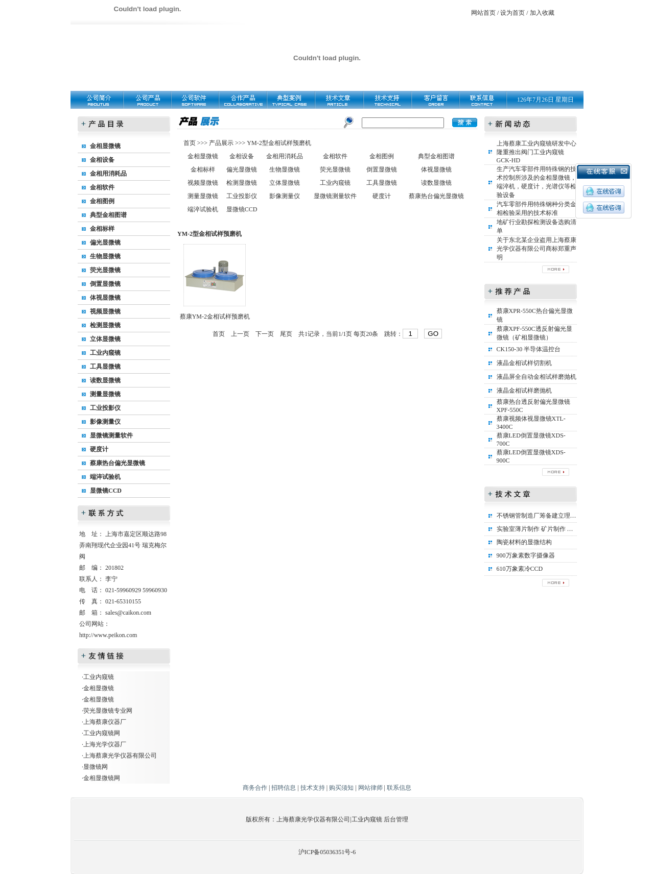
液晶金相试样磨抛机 (524, 390)
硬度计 (99, 449)
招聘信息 (283, 787)
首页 (190, 143)
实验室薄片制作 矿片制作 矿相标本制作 (550, 528)
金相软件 (102, 187)
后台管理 (396, 819)
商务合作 (255, 787)
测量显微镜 (105, 394)
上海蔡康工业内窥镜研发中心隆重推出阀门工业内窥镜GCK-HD (536, 152)
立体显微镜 (105, 339)
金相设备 (102, 159)
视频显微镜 (105, 311)
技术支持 (312, 787)
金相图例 (102, 201)
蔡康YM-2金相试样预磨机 (215, 316)
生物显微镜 (105, 256)
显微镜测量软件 (111, 435)
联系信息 (399, 787)
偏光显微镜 (105, 242)
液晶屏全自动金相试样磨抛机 (536, 376)
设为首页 (512, 12)
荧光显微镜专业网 (107, 710)
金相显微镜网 (101, 778)
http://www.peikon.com (108, 635)
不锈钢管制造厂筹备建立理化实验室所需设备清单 (564, 515)
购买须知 (341, 787)
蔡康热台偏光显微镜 (117, 463)
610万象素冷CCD (520, 568)
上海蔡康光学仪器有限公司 (120, 755)
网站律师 (370, 787)
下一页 (264, 333)
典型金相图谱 (108, 214)
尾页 (286, 333)
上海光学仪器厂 (104, 744)
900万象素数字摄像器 (526, 555)
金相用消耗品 (108, 173)
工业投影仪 (105, 407)
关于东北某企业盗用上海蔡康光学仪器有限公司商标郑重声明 (536, 248)
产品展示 (220, 143)
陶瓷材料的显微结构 (524, 542)
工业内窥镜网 (101, 733)
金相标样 (102, 228)
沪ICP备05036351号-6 (327, 852)
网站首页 (483, 12)
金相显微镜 (105, 146)
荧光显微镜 (105, 270)
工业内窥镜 (105, 352)
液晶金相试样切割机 (524, 363)
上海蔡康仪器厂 (104, 721)
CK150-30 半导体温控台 (529, 349)
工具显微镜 (105, 366)
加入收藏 (542, 12)
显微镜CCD (106, 490)
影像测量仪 (105, 421)
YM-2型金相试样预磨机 (279, 143)
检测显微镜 (105, 325)
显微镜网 (95, 766)
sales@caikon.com (128, 612)
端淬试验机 (105, 476)
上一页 (240, 333)
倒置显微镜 (105, 283)
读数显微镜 (105, 380)
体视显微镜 (105, 297)
